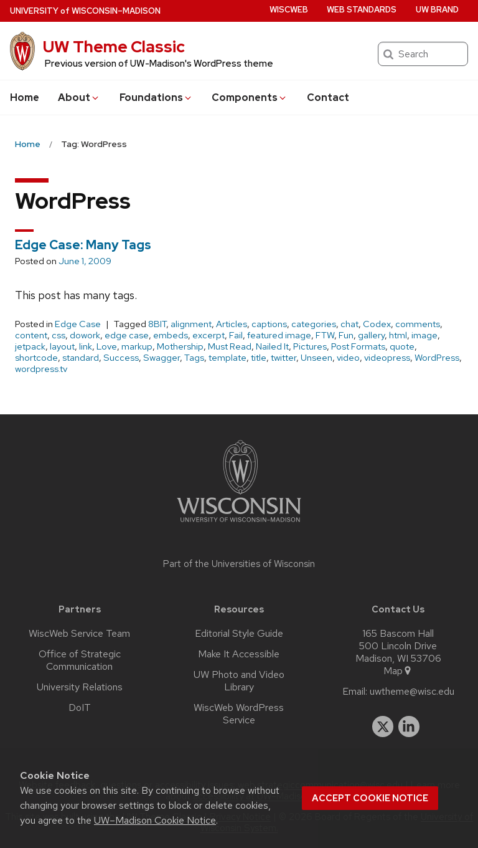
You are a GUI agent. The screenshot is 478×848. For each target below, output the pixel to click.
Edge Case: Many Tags (83, 245)
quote (402, 346)
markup (136, 346)
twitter (283, 357)
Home (24, 97)
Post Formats (358, 346)
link (85, 346)
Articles (231, 324)
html (398, 335)
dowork (85, 335)
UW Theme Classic (114, 46)
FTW (325, 335)
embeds (170, 335)
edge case (127, 335)
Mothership (180, 346)
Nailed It (272, 346)
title (258, 357)
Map (398, 671)
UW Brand (437, 9)
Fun (346, 335)
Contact (328, 97)
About (79, 97)
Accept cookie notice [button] (370, 798)
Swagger (161, 357)
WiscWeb (288, 9)
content (31, 335)
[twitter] (382, 726)
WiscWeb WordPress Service (239, 714)
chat (349, 324)
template (227, 357)
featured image (279, 335)
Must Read (229, 346)
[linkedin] (408, 726)
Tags (194, 357)
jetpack (30, 346)
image (424, 335)
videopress (387, 357)
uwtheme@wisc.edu (412, 691)
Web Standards (361, 9)
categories (313, 324)
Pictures (310, 346)
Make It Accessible (238, 654)
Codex (377, 324)
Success (121, 357)
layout (62, 346)
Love (106, 346)
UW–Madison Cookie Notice (155, 820)
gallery (371, 335)
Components (250, 97)
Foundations (156, 97)
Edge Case (78, 324)
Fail (236, 335)
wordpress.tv (41, 369)
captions (269, 324)
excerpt (208, 335)
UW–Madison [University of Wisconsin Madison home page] (85, 11)
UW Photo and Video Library (239, 681)
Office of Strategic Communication (80, 660)
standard (80, 357)
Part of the (239, 564)
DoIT (79, 708)
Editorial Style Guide (239, 633)
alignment (191, 324)
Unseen (316, 357)
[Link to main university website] (239, 524)
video (348, 357)
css (58, 335)
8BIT (157, 324)
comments (417, 324)
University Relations (80, 687)
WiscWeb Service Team (79, 633)
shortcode (36, 357)
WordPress (437, 357)
